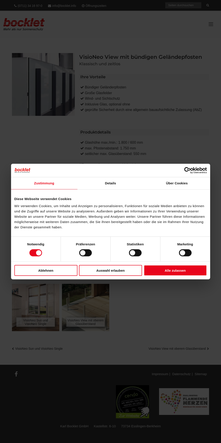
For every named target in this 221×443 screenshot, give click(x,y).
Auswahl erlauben (110, 270)
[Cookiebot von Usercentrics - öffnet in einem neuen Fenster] (187, 170)
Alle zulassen (175, 270)
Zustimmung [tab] (44, 183)
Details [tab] (110, 183)
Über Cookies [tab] (177, 183)
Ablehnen (45, 270)
